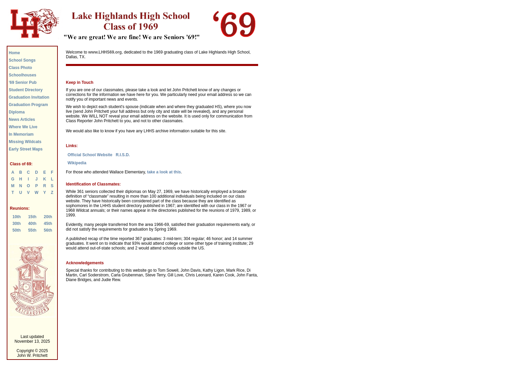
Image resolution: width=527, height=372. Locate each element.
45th (48, 223)
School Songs (22, 60)
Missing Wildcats (25, 141)
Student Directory (26, 90)
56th (48, 230)
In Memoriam (21, 134)
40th (32, 223)
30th (16, 223)
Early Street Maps (26, 149)
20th (48, 216)
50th (16, 230)
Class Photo (20, 67)
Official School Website (90, 155)
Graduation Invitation (29, 97)
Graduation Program (28, 104)
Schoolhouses (22, 75)
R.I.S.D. (123, 155)
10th (16, 216)
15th (32, 216)
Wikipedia (77, 163)
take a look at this (164, 172)
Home (14, 52)
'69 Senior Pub (23, 82)
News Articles (22, 119)
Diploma (17, 112)
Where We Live (23, 127)
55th (32, 230)
